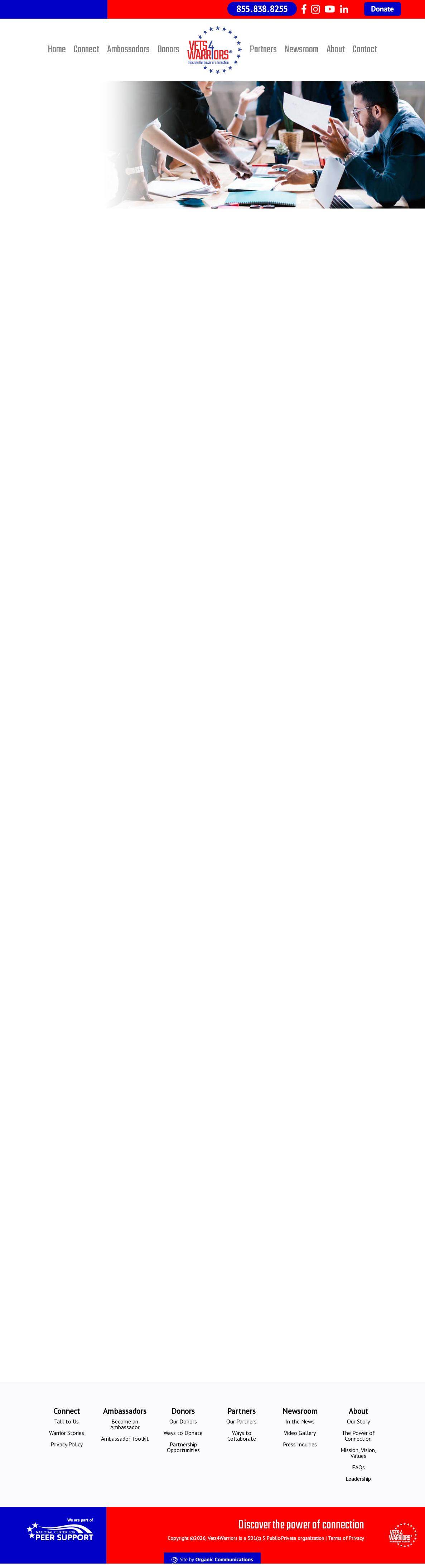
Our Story (358, 1421)
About (336, 49)
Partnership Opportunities (183, 1447)
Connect (86, 49)
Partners (263, 49)
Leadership (358, 1478)
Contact (365, 49)
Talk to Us (66, 1421)
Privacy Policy (66, 1444)
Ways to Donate (183, 1432)
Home (57, 49)
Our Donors (183, 1421)
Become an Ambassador (125, 1424)
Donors (168, 49)
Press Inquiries (300, 1444)
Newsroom (302, 49)
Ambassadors (128, 49)
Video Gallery (300, 1432)
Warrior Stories (66, 1432)
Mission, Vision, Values (358, 1452)
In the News (300, 1421)
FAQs (358, 1467)
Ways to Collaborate (241, 1435)
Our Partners (241, 1421)
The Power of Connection (358, 1435)
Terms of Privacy (346, 1538)
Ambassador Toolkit (125, 1438)
